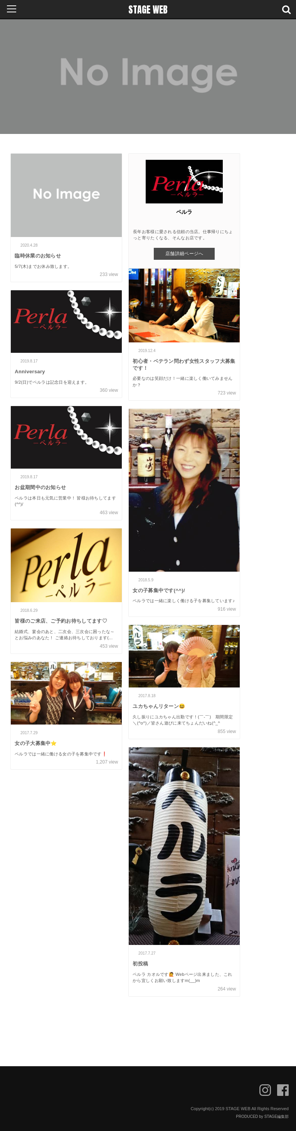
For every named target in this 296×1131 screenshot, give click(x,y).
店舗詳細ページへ (184, 253)
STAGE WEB (148, 10)
